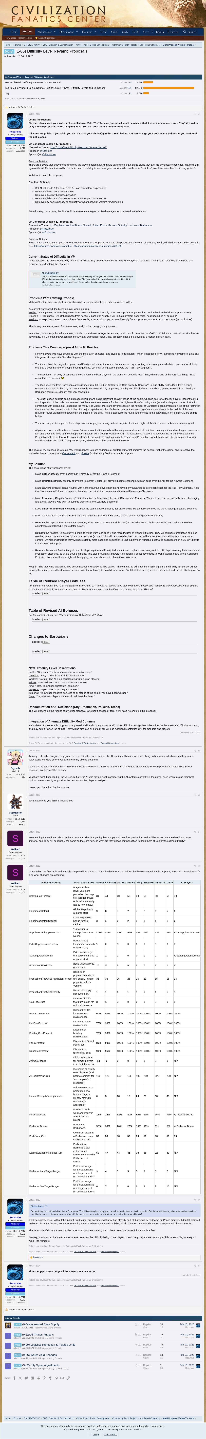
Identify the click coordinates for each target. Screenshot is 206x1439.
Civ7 (103, 32)
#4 (199, 832)
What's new (44, 32)
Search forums (25, 38)
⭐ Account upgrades (45, 38)
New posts (11, 38)
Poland (22, 824)
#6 (199, 1200)
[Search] (189, 32)
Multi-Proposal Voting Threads (48, 1328)
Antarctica (20, 151)
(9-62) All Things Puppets (38, 1334)
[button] (54, 32)
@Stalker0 (46, 150)
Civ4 (135, 32)
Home (13, 32)
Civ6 (114, 32)
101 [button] (125, 87)
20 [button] (126, 82)
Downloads (67, 32)
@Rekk (85, 453)
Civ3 (146, 32)
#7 (199, 1266)
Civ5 (125, 32)
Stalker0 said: (37, 1206)
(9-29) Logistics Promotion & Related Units (48, 1344)
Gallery (87, 32)
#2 (199, 751)
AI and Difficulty (50, 273)
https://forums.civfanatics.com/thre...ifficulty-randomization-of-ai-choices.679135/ (78, 246)
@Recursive (49, 154)
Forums (27, 31)
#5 (199, 866)
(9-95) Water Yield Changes (39, 1355)
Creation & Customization (85, 743)
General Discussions (110, 743)
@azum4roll (68, 453)
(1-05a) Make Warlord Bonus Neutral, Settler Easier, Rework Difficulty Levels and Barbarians (101, 225)
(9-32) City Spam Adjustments (40, 1365)
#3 (199, 795)
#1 (199, 114)
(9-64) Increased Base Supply (40, 1324)
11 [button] (126, 93)
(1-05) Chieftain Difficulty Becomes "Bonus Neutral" (79, 147)
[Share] (195, 114)
